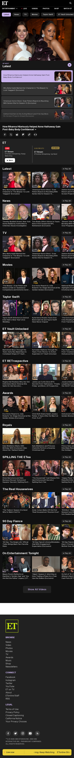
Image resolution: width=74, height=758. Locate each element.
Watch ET (68, 8)
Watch (10, 160)
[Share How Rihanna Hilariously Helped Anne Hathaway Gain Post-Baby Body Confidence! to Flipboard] (23, 135)
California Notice (14, 718)
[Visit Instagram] (22, 734)
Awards (9, 657)
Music (8, 660)
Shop (56, 8)
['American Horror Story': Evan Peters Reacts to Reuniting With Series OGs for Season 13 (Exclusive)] (37, 102)
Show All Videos (37, 589)
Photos (46, 8)
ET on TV (10, 689)
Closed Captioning (15, 715)
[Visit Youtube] (30, 734)
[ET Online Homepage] (6, 3)
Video (8, 645)
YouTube (10, 686)
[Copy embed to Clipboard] (35, 135)
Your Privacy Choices (16, 721)
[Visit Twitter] (15, 734)
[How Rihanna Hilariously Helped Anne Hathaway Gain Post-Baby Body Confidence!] (37, 76)
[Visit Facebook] (8, 734)
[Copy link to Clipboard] (29, 135)
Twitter (9, 683)
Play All (67, 169)
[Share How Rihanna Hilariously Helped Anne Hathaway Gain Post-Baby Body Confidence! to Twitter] (11, 135)
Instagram (11, 680)
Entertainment (9, 8)
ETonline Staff (12, 695)
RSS (8, 698)
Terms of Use (12, 709)
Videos (35, 8)
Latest (6, 14)
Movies (35, 14)
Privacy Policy (12, 712)
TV (25, 14)
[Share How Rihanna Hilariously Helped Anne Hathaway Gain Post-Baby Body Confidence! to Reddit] (17, 135)
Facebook (10, 677)
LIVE (25, 8)
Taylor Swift (48, 14)
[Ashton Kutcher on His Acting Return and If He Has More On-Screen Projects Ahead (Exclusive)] (37, 115)
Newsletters (11, 666)
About (9, 692)
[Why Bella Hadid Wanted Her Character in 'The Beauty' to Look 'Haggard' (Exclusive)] (37, 89)
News (16, 14)
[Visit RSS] (37, 734)
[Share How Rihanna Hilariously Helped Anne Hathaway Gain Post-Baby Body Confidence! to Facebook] (5, 135)
